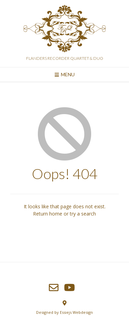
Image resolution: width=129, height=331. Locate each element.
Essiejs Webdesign (76, 312)
